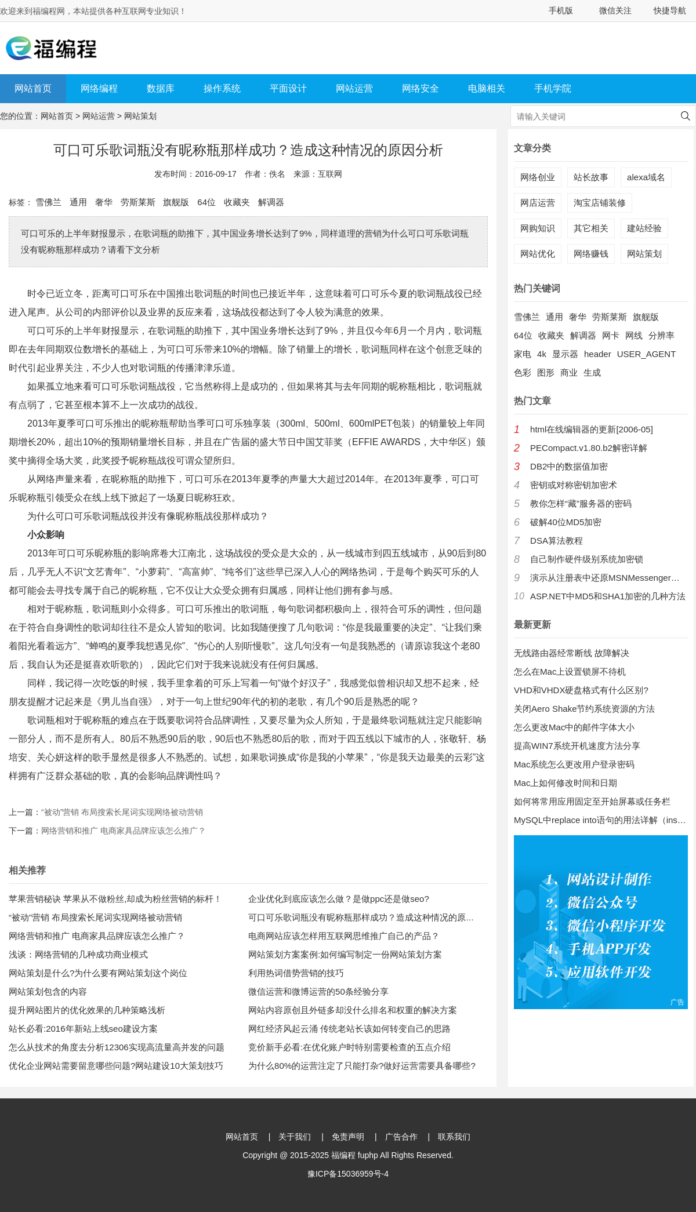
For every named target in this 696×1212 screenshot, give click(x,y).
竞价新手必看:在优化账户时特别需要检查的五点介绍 (349, 1047)
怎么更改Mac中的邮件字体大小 (574, 727)
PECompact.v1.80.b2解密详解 (588, 448)
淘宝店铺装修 (600, 203)
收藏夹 (237, 202)
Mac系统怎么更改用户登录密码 (574, 764)
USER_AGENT (646, 354)
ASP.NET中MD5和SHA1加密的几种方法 (608, 596)
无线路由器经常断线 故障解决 (571, 653)
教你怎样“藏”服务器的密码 (581, 503)
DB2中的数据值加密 (569, 466)
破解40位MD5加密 (565, 522)
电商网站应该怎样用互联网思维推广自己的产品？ (344, 936)
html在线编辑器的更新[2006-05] (591, 429)
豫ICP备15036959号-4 (348, 1173)
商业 (569, 372)
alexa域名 (646, 177)
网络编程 (99, 88)
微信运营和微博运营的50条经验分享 (318, 991)
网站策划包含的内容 (48, 991)
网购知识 (537, 228)
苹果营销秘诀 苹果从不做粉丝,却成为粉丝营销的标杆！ (115, 899)
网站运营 (354, 88)
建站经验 (644, 228)
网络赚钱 (591, 254)
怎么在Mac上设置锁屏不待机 (570, 671)
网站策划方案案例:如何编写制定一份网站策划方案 (345, 954)
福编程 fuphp (354, 1155)
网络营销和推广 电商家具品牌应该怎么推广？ (123, 830)
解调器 (271, 202)
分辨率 (661, 335)
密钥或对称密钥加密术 (573, 485)
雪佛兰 (48, 202)
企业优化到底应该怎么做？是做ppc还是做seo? (338, 899)
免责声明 (348, 1136)
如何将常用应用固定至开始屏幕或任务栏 (592, 801)
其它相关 (591, 228)
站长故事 (591, 177)
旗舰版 (176, 202)
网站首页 (33, 88)
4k (541, 354)
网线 (634, 335)
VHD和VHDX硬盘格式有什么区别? (581, 690)
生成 (592, 372)
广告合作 (401, 1136)
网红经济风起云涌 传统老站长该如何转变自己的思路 (349, 1028)
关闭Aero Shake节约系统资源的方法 (584, 709)
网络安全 (420, 88)
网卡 (610, 335)
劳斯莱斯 (138, 202)
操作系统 (222, 88)
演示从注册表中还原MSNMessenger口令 (609, 578)
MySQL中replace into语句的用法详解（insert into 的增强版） (601, 820)
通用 (78, 202)
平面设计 (288, 88)
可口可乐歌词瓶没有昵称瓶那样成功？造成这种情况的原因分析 (370, 917)
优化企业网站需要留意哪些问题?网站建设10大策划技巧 (116, 1066)
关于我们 (294, 1136)
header (597, 354)
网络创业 (537, 177)
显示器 (565, 354)
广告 (677, 1002)
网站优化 (537, 254)
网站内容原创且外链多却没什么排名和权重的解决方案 (352, 1010)
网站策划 (140, 116)
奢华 (104, 202)
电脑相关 (486, 88)
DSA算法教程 (556, 540)
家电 (522, 354)
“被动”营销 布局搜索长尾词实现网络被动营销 (122, 812)
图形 (545, 372)
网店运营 (537, 203)
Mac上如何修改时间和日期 (565, 783)
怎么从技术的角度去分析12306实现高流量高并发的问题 (116, 1047)
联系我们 (454, 1136)
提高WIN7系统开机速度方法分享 (577, 746)
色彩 (522, 372)
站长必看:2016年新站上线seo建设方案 (83, 1028)
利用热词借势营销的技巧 (296, 973)
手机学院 (552, 88)
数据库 (161, 88)
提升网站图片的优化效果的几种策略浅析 (87, 1010)
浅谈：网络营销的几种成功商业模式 (78, 954)
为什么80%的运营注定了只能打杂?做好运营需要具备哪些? (362, 1066)
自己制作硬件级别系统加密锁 (586, 559)
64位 (206, 202)
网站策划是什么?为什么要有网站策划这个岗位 (98, 973)
